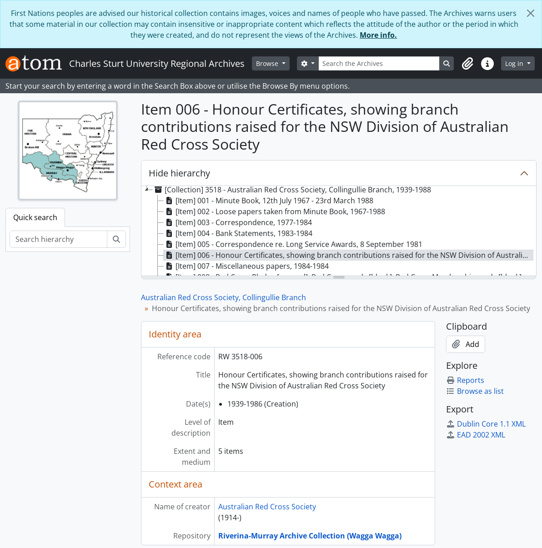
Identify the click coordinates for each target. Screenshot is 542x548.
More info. (378, 35)
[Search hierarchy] (58, 239)
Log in (515, 63)
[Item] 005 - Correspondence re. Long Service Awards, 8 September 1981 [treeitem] (293, 244)
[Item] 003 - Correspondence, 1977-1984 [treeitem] (238, 222)
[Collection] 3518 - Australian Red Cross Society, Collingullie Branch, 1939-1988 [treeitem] (292, 189)
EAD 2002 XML (475, 435)
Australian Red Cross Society (267, 507)
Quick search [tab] (35, 217)
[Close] (531, 13)
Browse (268, 63)
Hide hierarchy (179, 173)
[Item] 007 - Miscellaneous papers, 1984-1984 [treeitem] (246, 266)
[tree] (338, 231)
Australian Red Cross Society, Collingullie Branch (223, 297)
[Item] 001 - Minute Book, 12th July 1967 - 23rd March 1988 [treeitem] (268, 200)
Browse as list (475, 391)
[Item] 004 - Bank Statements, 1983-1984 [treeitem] (238, 233)
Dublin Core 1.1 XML (486, 424)
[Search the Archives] (379, 63)
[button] (467, 64)
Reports (465, 380)
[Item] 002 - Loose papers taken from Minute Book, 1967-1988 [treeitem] (274, 211)
